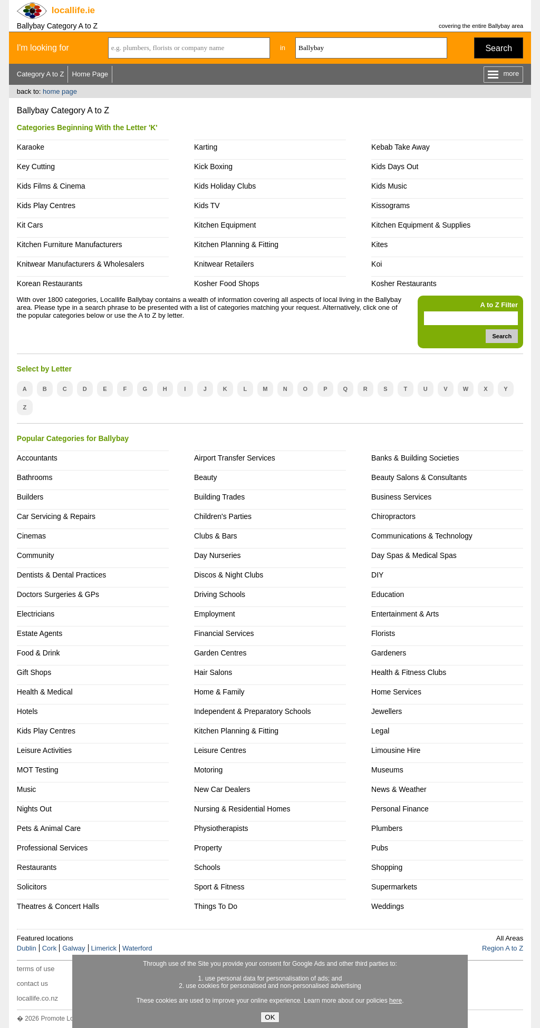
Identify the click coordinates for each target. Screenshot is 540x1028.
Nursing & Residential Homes (242, 809)
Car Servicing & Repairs (56, 516)
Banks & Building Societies (415, 458)
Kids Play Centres (46, 205)
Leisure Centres (220, 750)
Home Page (90, 74)
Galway (73, 948)
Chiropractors (393, 516)
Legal (380, 731)
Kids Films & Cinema (51, 186)
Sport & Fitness (219, 887)
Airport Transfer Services (234, 458)
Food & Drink (38, 653)
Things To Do (215, 906)
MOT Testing (38, 770)
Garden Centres (220, 653)
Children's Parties (223, 516)
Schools (207, 867)
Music (26, 789)
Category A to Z (40, 74)
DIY (377, 575)
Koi (376, 264)
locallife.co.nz (37, 998)
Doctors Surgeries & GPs (58, 594)
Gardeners (388, 653)
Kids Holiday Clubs (225, 186)
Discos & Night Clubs (228, 575)
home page (60, 91)
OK (270, 1017)
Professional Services (52, 848)
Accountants (37, 458)
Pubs (379, 848)
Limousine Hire (395, 750)
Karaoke (30, 147)
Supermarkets (394, 887)
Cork (49, 948)
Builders (30, 497)
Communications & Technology (421, 536)
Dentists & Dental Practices (61, 575)
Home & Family (219, 692)
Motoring (208, 770)
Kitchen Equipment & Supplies (420, 225)
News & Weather (399, 789)
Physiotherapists (221, 828)
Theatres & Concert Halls (58, 906)
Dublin (26, 948)
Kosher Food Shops (226, 283)
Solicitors (32, 887)
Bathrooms (35, 477)
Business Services (401, 497)
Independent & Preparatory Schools (252, 711)
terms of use (36, 969)
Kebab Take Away (400, 147)
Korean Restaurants (49, 283)
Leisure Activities (44, 750)
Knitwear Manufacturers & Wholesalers (80, 264)
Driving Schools (219, 594)
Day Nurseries (217, 555)
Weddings (387, 906)
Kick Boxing (213, 166)
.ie (73, 10)
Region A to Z (502, 948)
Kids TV (207, 205)
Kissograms (390, 205)
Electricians (36, 614)
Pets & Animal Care (49, 828)
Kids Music (389, 186)
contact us (32, 983)
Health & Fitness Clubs (408, 672)
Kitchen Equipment (225, 225)
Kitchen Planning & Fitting (236, 244)
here (395, 1000)
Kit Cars (30, 225)
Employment (214, 614)
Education (387, 594)
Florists (383, 633)
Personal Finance (400, 809)
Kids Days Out (394, 166)
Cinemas (31, 536)
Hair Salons (213, 672)
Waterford (137, 948)
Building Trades (219, 497)
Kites (379, 244)
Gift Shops (34, 672)
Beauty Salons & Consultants (419, 477)
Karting (205, 147)
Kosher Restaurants (404, 283)
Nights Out (34, 809)
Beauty (205, 477)
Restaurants (36, 867)
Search (498, 48)
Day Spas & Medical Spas (414, 555)
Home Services (396, 692)
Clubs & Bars (215, 536)
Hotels (27, 711)
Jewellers (386, 711)
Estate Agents (39, 633)
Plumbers (386, 828)
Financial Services (224, 633)
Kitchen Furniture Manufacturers (69, 244)
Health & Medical (45, 692)
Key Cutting (36, 166)
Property (208, 848)
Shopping (386, 867)
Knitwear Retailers (224, 264)
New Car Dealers (222, 789)
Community (35, 555)
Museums (387, 770)
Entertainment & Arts (405, 614)
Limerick (104, 948)
